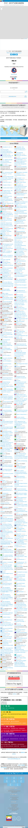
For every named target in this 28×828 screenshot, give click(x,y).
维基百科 (23, 752)
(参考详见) (14, 723)
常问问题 (13, 802)
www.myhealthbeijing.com (14, 758)
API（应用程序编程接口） (14, 809)
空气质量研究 (13, 794)
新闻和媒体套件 (14, 791)
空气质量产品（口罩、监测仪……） (14, 807)
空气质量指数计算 (14, 805)
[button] (1, 7)
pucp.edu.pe (14, 74)
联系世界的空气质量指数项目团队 (14, 790)
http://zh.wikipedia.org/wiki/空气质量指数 (16, 749)
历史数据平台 (14, 810)
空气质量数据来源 (14, 804)
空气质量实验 (14, 798)
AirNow (14, 694)
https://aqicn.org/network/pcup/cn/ (14, 52)
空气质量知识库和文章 (14, 797)
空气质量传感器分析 (14, 799)
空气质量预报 (14, 806)
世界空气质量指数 (21, 765)
